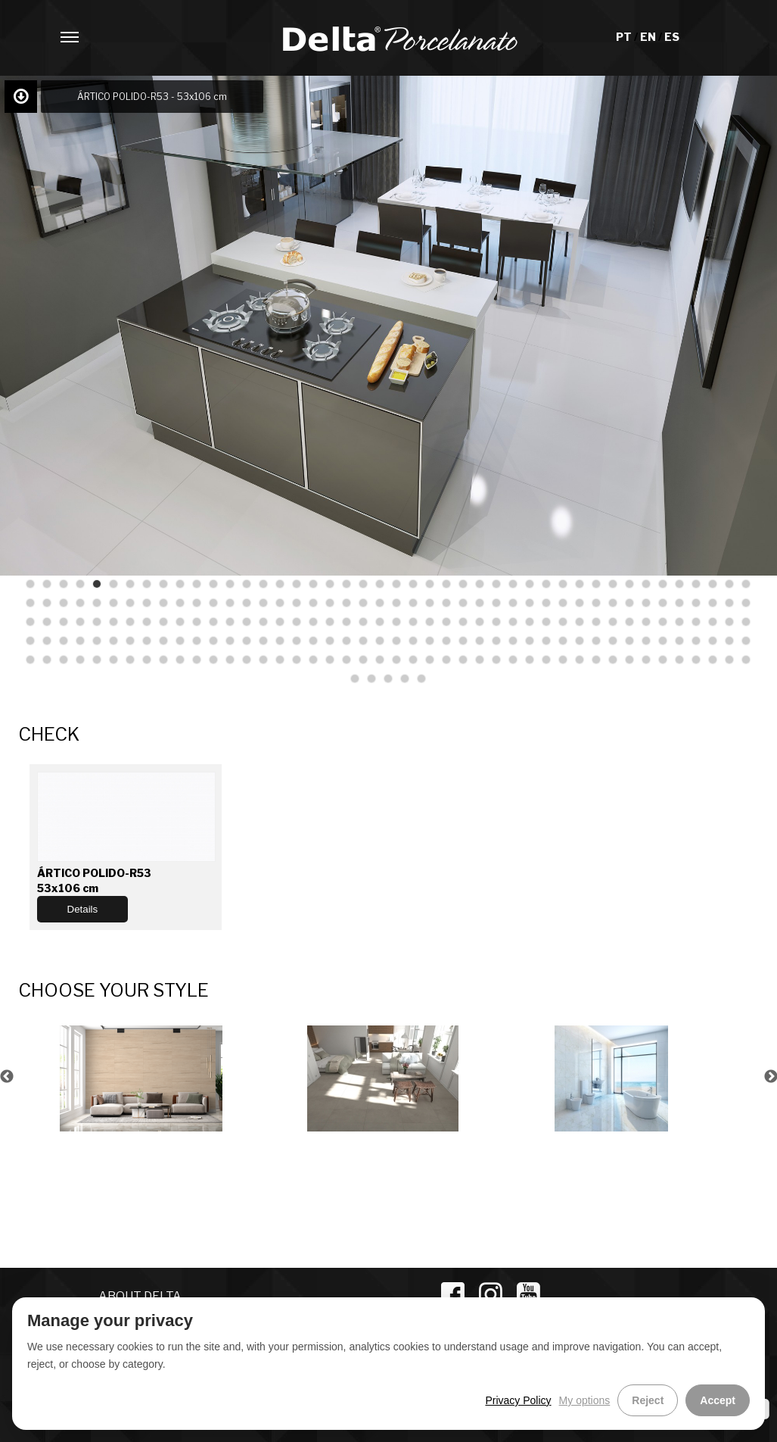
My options (585, 1400)
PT (625, 36)
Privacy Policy (518, 1400)
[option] (142, 1076)
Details (82, 909)
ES (671, 36)
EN (649, 36)
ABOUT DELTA (140, 1296)
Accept (717, 1400)
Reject (648, 1400)
